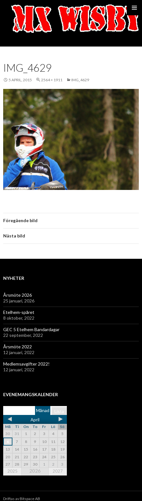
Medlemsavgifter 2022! (26, 364)
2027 (58, 471)
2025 (12, 471)
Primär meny (134, 7)
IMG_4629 (80, 79)
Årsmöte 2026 (17, 295)
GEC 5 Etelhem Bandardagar (31, 329)
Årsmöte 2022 (17, 346)
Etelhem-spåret (18, 312)
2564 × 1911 (51, 79)
